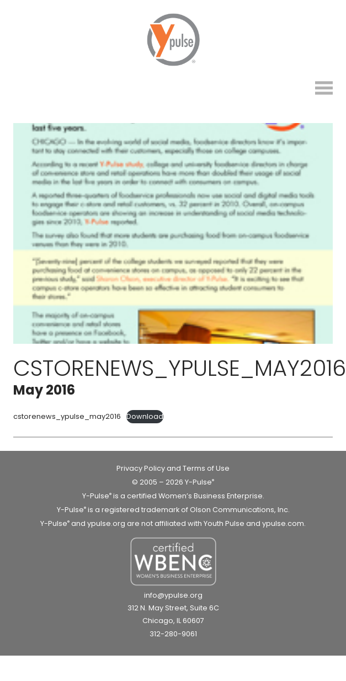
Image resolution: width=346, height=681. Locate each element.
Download (144, 416)
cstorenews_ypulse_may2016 (67, 416)
